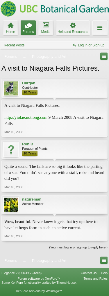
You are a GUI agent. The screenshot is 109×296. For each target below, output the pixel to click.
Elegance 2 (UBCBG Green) (21, 273)
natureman (31, 199)
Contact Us (89, 273)
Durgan (28, 83)
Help (104, 273)
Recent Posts (14, 45)
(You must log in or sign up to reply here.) (78, 247)
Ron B (27, 144)
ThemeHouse (66, 282)
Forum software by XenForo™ (39, 278)
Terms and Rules (95, 278)
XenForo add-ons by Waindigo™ (39, 291)
